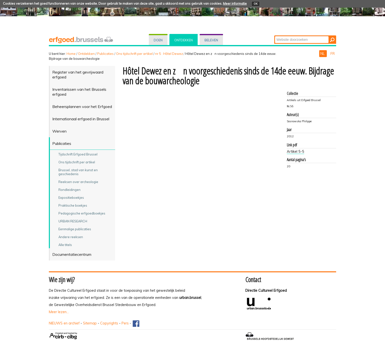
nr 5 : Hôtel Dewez (169, 54)
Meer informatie (235, 3)
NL (323, 53)
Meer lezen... (59, 312)
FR (332, 53)
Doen (158, 40)
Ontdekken (183, 40)
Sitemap (90, 323)
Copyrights (109, 323)
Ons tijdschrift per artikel (134, 54)
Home (71, 54)
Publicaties (105, 54)
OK (256, 3)
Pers (125, 323)
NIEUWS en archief (64, 323)
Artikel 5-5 (295, 151)
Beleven (211, 40)
